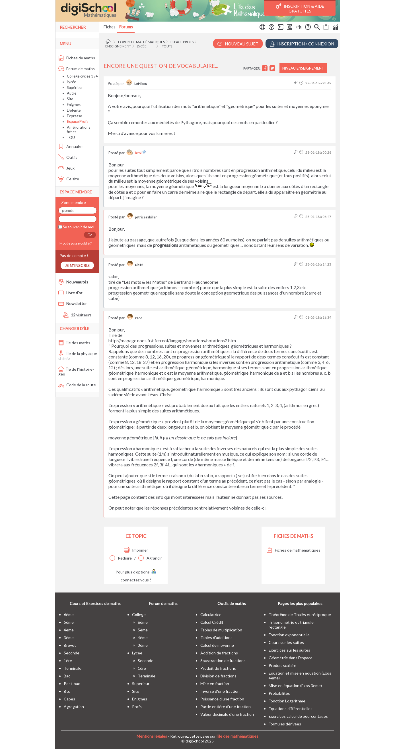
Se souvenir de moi (78, 227)
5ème (69, 622)
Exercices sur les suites (289, 650)
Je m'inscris (77, 265)
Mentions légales (152, 736)
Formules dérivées (285, 723)
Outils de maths (231, 603)
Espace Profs (182, 42)
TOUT (72, 137)
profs (137, 706)
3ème (69, 637)
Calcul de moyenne (217, 645)
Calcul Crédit (211, 622)
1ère (68, 660)
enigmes (139, 698)
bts (67, 691)
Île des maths (74, 342)
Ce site (68, 178)
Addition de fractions (219, 652)
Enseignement (118, 46)
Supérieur (75, 87)
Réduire (121, 558)
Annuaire (70, 146)
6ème (69, 614)
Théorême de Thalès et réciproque (300, 614)
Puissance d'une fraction (222, 698)
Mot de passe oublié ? (75, 243)
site (135, 691)
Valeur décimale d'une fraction (227, 714)
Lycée (142, 46)
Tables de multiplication (221, 629)
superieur (140, 683)
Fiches (109, 26)
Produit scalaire (282, 665)
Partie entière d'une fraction (225, 706)
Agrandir (150, 558)
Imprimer (136, 550)
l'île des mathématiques (237, 736)
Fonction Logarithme (287, 700)
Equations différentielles (290, 708)
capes (69, 698)
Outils (67, 157)
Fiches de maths (76, 57)
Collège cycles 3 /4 (82, 76)
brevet (70, 645)
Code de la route (77, 384)
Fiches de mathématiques (293, 550)
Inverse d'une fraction (220, 691)
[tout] (166, 46)
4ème (69, 629)
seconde (71, 652)
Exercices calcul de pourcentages (298, 716)
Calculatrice (210, 614)
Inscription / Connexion (302, 44)
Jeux (66, 168)
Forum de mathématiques (141, 42)
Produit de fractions (218, 668)
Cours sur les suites (286, 642)
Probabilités (279, 693)
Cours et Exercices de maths (95, 603)
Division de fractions (218, 675)
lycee (137, 652)
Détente (74, 110)
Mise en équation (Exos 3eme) (295, 685)
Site (70, 99)
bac (67, 675)
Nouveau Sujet (237, 44)
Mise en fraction (214, 683)
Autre (71, 93)
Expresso (74, 116)
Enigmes (74, 104)
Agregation (74, 706)
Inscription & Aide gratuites (300, 8)
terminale (72, 668)
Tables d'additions (216, 637)
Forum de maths (76, 68)
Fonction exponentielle (289, 634)
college (139, 614)
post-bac (72, 683)
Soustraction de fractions (223, 660)
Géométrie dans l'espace (290, 657)
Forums (126, 26)
